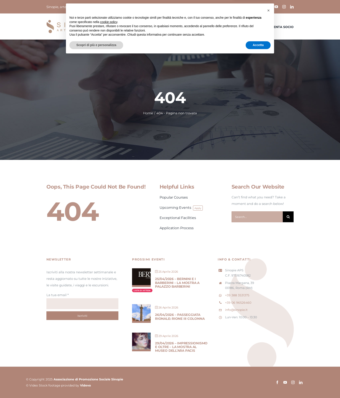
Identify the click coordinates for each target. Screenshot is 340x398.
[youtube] (276, 6)
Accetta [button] (258, 386)
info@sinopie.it (236, 310)
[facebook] (268, 6)
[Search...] (257, 216)
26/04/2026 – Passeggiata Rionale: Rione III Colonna (179, 316)
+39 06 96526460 (238, 303)
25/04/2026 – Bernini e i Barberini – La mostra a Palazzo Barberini (177, 283)
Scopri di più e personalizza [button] (96, 386)
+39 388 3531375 (237, 295)
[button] (268, 351)
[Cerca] (288, 216)
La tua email (57, 295)
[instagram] (284, 6)
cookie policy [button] (108, 363)
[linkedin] (292, 6)
